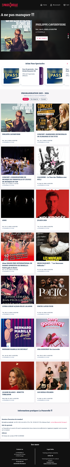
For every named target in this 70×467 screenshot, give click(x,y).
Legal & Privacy (50, 462)
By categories (34, 99)
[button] (23, 76)
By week (43, 99)
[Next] (67, 63)
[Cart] (66, 5)
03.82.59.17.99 (20, 461)
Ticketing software (47, 453)
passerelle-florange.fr (20, 463)
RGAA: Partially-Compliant (50, 463)
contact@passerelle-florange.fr (58, 422)
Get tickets (41, 38)
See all (26, 99)
